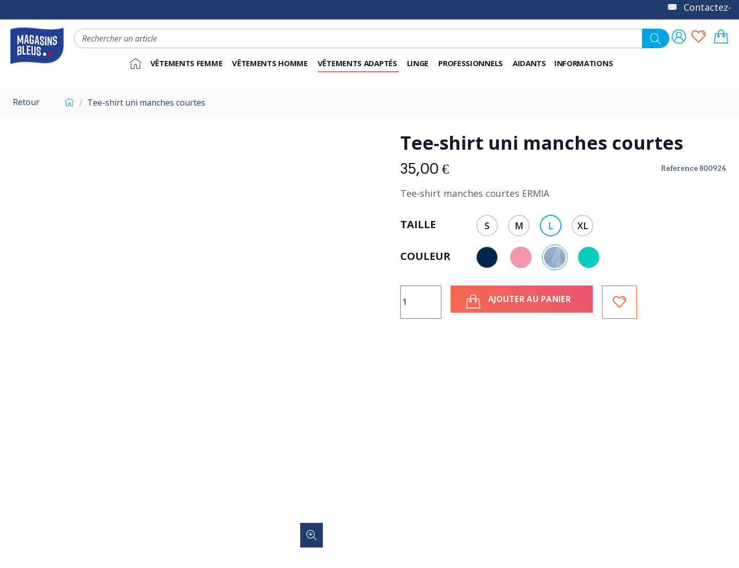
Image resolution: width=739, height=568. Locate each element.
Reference (679, 168)
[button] (471, 63)
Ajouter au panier (521, 301)
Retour (26, 102)
